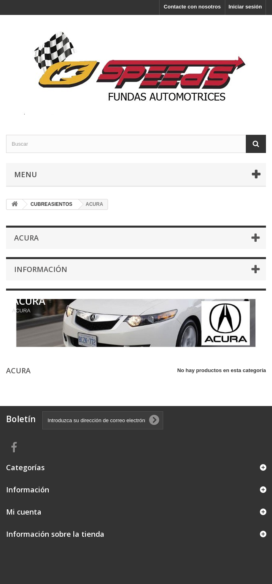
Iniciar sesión (245, 7)
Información (40, 269)
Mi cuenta (24, 512)
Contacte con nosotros (192, 7)
